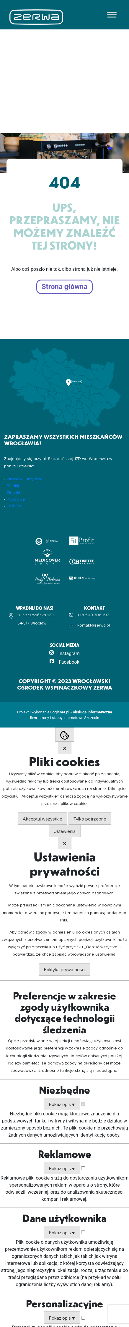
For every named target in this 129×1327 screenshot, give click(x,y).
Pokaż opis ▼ (62, 1104)
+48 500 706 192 (93, 615)
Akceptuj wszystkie (42, 819)
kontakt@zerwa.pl (93, 625)
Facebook (69, 662)
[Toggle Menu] (112, 14)
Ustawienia (65, 831)
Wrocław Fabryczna (24, 479)
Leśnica (13, 506)
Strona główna (65, 287)
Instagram (69, 653)
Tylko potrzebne (90, 819)
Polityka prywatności (64, 969)
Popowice (15, 499)
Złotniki (13, 493)
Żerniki (12, 486)
